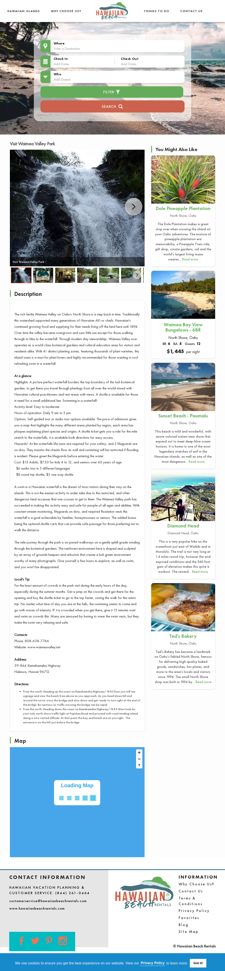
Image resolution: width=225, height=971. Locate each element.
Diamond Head (183, 526)
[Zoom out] (139, 759)
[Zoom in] (139, 752)
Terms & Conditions (191, 900)
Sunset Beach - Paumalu (183, 416)
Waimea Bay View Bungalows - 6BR (183, 327)
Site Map (189, 931)
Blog (184, 924)
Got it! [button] (198, 963)
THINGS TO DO (156, 11)
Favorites (189, 917)
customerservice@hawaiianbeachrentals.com (48, 900)
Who (58, 74)
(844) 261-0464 (72, 892)
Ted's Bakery (183, 636)
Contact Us (191, 11)
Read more (190, 259)
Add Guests (62, 79)
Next (133, 207)
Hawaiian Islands (23, 11)
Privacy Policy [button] (153, 963)
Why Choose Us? (66, 11)
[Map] (77, 802)
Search (112, 106)
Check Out (129, 58)
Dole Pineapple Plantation (183, 208)
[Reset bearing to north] (139, 765)
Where (59, 43)
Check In (61, 58)
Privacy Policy (194, 910)
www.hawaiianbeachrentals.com (37, 908)
